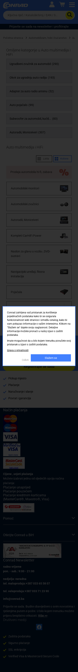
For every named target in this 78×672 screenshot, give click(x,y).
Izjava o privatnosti (17, 350)
